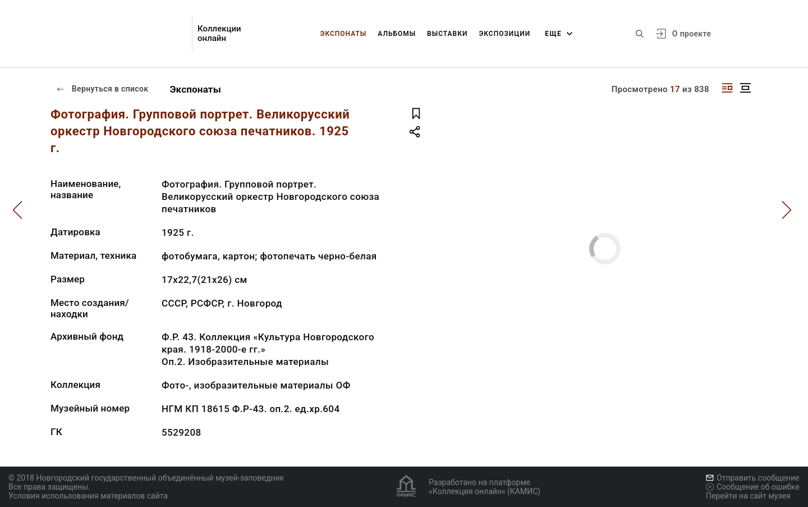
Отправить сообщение (752, 477)
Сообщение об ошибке (753, 486)
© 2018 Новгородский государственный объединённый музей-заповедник (146, 477)
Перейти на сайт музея (748, 495)
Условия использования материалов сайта (88, 495)
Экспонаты (343, 34)
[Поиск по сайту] (639, 33)
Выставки (447, 34)
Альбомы (397, 34)
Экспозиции (504, 34)
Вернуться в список (102, 88)
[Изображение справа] (727, 87)
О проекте (691, 33)
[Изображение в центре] (745, 87)
